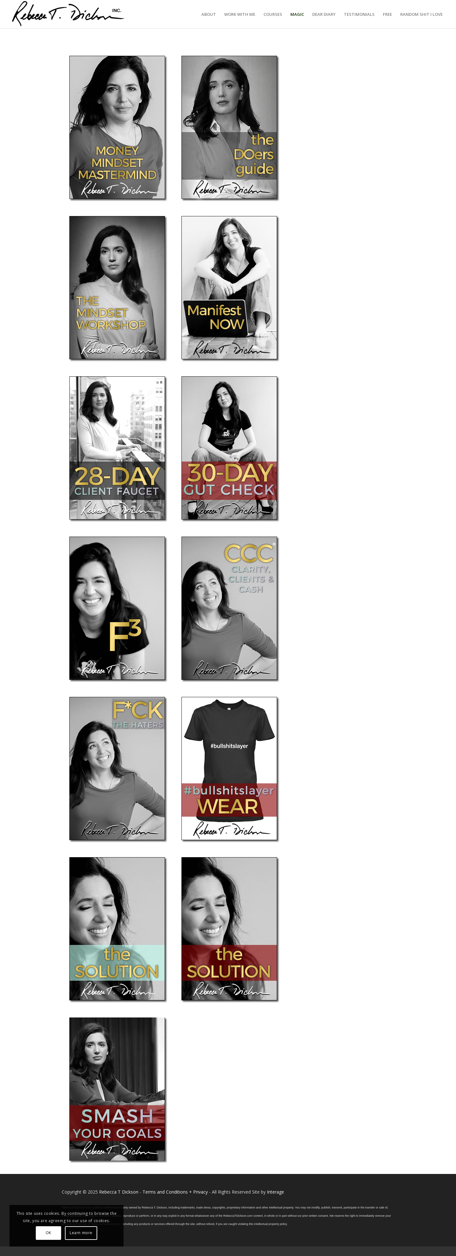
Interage (275, 1192)
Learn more (81, 1232)
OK (48, 1232)
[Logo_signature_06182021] (68, 14)
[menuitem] (208, 14)
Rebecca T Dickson (118, 1192)
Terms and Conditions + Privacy (175, 1192)
